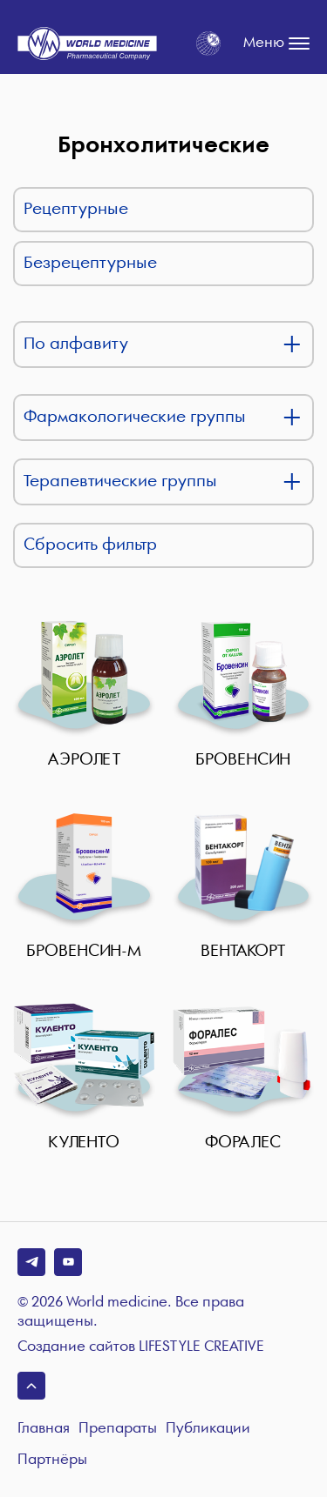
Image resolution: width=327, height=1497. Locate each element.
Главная (43, 1428)
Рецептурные (76, 209)
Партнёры (52, 1460)
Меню (276, 43)
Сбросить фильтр (90, 545)
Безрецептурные (90, 263)
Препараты (117, 1428)
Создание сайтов (140, 1347)
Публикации (208, 1428)
